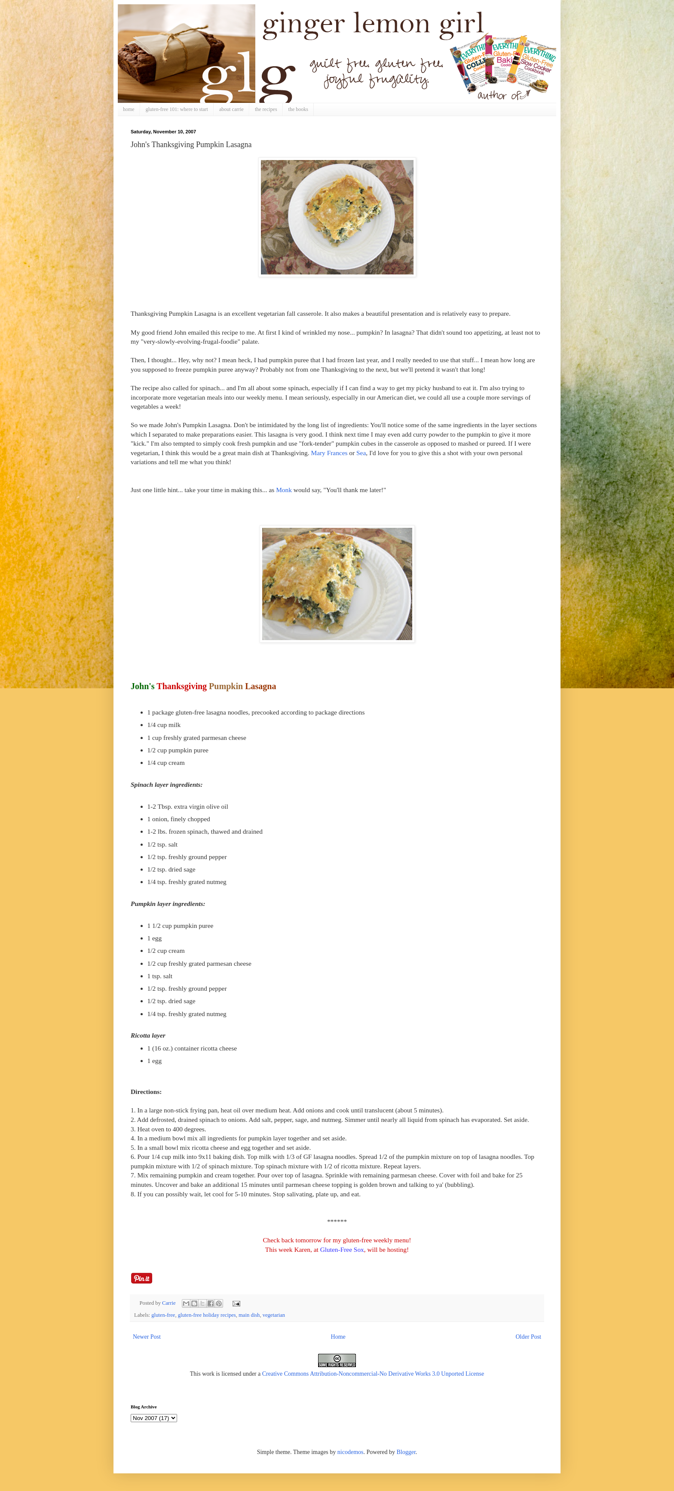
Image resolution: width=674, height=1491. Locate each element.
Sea (361, 452)
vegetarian (274, 1315)
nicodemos (350, 1452)
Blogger (405, 1452)
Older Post (529, 1337)
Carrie (169, 1303)
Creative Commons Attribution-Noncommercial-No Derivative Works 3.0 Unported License (373, 1374)
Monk (284, 489)
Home (338, 1337)
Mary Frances (329, 452)
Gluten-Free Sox (342, 1249)
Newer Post (147, 1337)
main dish (249, 1315)
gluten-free (163, 1315)
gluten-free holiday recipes (207, 1315)
